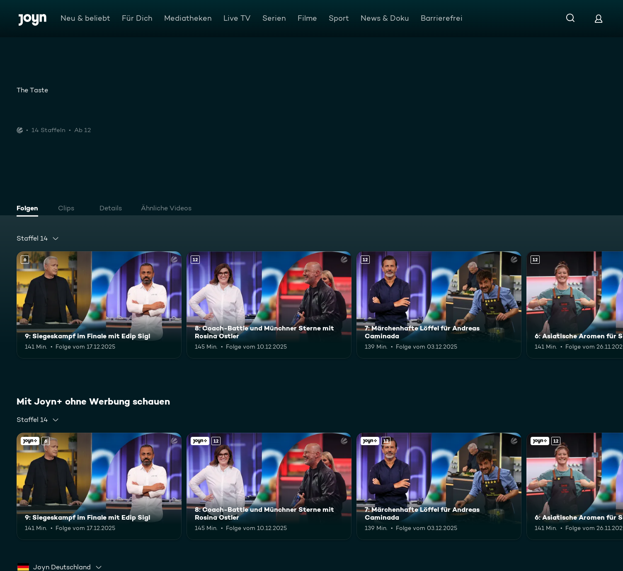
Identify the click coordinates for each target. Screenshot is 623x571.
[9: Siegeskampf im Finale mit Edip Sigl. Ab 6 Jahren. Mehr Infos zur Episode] (99, 305)
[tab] (29, 209)
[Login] (598, 18)
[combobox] (37, 238)
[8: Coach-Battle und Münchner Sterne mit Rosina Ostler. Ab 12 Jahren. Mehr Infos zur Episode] (269, 305)
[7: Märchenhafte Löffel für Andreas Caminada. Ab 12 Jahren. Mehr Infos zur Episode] (438, 305)
